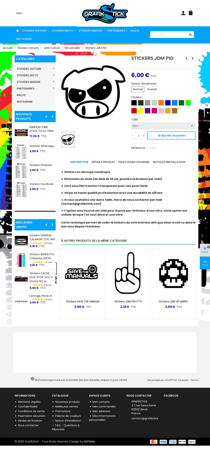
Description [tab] (79, 162)
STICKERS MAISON (90, 30)
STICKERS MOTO (62, 30)
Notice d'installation (66, 421)
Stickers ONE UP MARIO (173, 301)
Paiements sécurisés (30, 416)
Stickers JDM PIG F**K (128, 301)
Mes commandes (102, 407)
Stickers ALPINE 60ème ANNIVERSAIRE (39, 152)
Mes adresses (99, 411)
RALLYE (134, 30)
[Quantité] (139, 135)
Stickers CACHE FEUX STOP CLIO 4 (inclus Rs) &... (41, 277)
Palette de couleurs (66, 416)
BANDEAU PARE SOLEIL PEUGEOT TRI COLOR (42, 131)
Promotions (61, 411)
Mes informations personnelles (102, 418)
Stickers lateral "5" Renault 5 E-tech (42, 190)
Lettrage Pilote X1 (41, 296)
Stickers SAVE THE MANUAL (83, 301)
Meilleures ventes (24, 224)
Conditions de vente (30, 411)
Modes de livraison (28, 421)
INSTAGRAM (24, 39)
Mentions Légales (28, 402)
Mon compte (99, 402)
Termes (194, 380)
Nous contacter (27, 425)
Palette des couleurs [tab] (133, 162)
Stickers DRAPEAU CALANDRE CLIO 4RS (42, 237)
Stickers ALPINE (39, 169)
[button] (46, 116)
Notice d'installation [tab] (169, 162)
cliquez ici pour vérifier (114, 380)
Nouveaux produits (24, 116)
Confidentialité (26, 407)
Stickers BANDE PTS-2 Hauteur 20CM (43, 256)
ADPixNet (89, 441)
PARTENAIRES (116, 30)
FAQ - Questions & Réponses (66, 427)
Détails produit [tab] (103, 162)
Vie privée (183, 380)
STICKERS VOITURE (34, 30)
